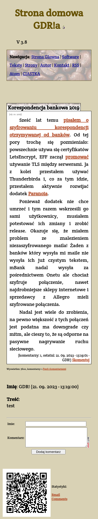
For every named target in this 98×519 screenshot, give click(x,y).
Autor (45, 65)
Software (70, 57)
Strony (31, 65)
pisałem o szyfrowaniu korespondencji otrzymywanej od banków (51, 127)
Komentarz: (15, 430)
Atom (15, 73)
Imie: (11, 409)
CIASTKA (31, 73)
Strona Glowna (45, 57)
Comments (59, 498)
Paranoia (57, 186)
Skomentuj (84, 345)
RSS (75, 65)
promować (47, 157)
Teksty (16, 65)
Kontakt (61, 65)
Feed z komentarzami (54, 354)
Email (56, 494)
